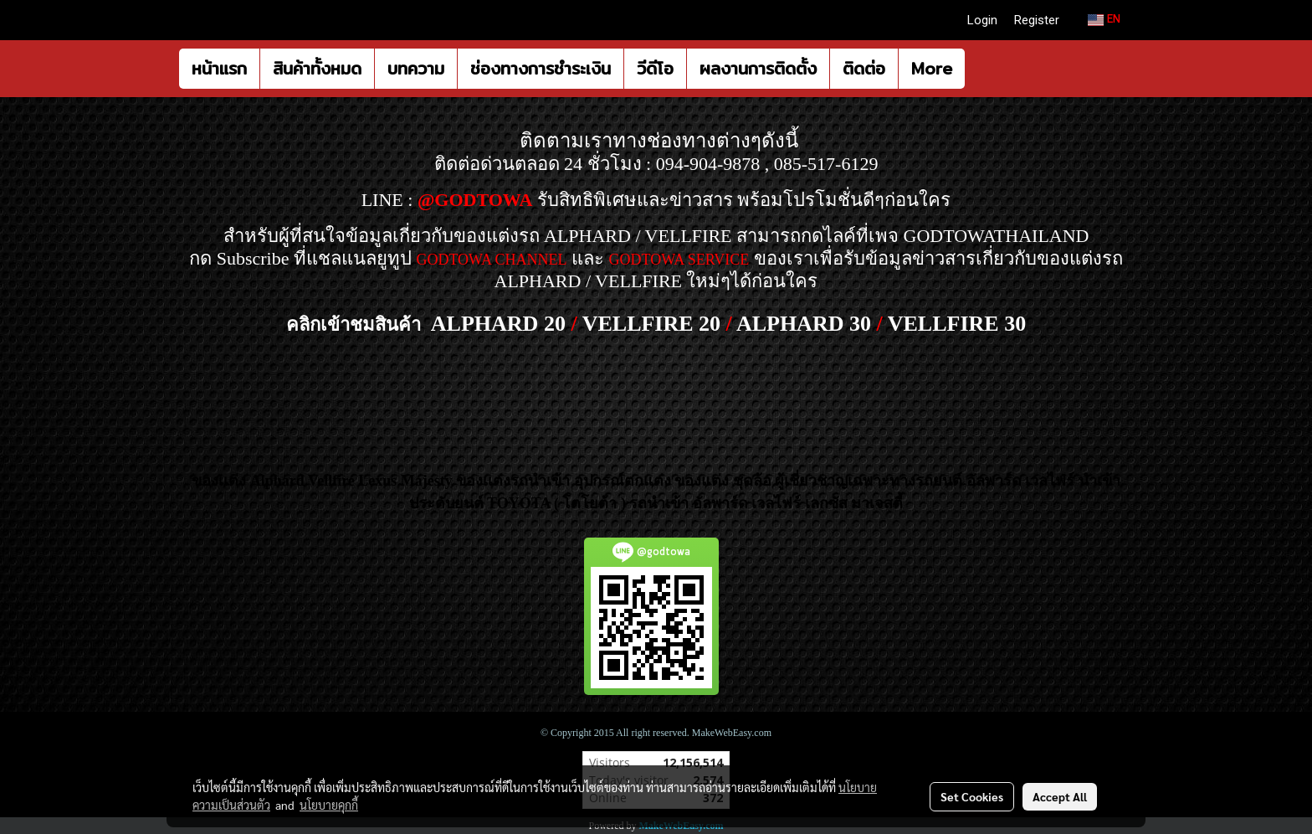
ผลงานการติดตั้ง (758, 68)
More (931, 68)
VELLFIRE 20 (651, 323)
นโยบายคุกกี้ (329, 804)
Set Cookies (971, 796)
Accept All (1060, 796)
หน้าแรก (219, 68)
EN (1104, 20)
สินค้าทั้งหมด (317, 68)
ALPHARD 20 (498, 323)
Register (1036, 20)
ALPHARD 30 (803, 323)
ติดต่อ (864, 68)
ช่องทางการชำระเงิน (540, 68)
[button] (980, 68)
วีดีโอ (655, 68)
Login (982, 20)
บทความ (415, 68)
